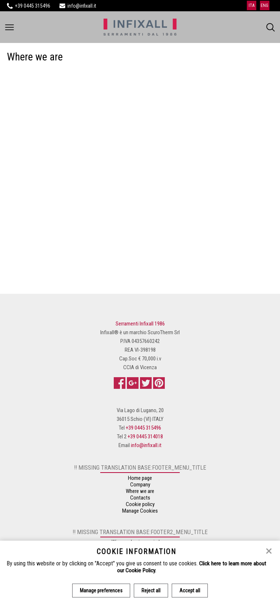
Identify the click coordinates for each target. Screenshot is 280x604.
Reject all (150, 590)
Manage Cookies (140, 512)
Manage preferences (100, 590)
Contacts (140, 499)
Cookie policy (140, 505)
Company (140, 486)
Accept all (190, 590)
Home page (140, 479)
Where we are (140, 492)
